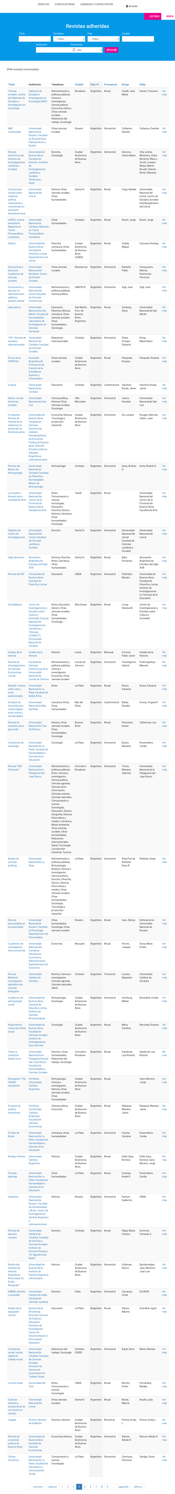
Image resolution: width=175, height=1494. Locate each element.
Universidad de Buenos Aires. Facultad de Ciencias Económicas (37, 1443)
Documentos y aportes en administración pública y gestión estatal (16, 294)
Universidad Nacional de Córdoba (35, 388)
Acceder (132, 6)
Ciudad (126, 33)
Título (22, 33)
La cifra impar (15, 1383)
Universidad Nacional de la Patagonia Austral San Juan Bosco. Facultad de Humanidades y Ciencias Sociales (38, 1062)
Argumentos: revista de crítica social (17, 1028)
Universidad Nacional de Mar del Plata (37, 706)
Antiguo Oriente (16, 1156)
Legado (12, 1419)
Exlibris (12, 243)
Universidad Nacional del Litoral (35, 193)
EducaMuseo (15, 604)
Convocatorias (65, 4)
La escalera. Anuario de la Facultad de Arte (17, 496)
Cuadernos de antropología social (15, 1001)
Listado (154, 16)
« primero (38, 1486)
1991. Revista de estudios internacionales (17, 341)
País (90, 33)
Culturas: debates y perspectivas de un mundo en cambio (16, 1406)
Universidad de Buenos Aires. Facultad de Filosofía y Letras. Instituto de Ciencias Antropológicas (38, 1008)
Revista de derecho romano (13, 1234)
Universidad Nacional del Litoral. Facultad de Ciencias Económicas (37, 294)
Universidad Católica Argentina (35, 1160)
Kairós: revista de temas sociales (15, 401)
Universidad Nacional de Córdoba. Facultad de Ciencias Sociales (38, 344)
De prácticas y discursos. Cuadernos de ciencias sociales (15, 274)
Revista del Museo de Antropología (15, 469)
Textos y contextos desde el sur (14, 1055)
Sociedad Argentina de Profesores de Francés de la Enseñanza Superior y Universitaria (36, 368)
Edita (142, 84)
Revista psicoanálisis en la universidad (16, 923)
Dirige (125, 84)
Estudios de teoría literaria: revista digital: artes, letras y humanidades (16, 709)
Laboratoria (14, 307)
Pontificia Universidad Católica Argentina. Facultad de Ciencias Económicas (35, 1116)
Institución (41, 44)
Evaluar (12, 385)
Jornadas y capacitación (96, 4)
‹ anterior (52, 1486)
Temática (58, 33)
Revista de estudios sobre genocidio (16, 726)
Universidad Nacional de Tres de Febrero (38, 726)
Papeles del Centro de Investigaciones (16, 534)
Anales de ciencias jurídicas (13, 862)
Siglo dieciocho (16, 557)
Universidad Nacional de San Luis (37, 401)
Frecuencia (76, 44)
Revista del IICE (16, 574)
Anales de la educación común (14, 1312)
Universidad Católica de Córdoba (35, 977)
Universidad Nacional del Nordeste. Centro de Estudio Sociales (38, 274)
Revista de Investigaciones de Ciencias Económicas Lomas (16, 669)
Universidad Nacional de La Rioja (36, 862)
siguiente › (124, 1486)
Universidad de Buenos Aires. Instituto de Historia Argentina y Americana (38, 1271)
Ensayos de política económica (14, 1109)
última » (138, 1486)
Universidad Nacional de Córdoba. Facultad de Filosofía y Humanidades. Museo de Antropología (38, 476)
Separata (13, 1196)
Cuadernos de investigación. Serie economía (16, 947)
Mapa (169, 16)
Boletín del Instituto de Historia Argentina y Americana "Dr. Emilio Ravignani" (16, 1275)
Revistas (43, 4)
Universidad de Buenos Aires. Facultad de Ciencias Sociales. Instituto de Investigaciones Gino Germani (38, 1035)
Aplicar (112, 50)
